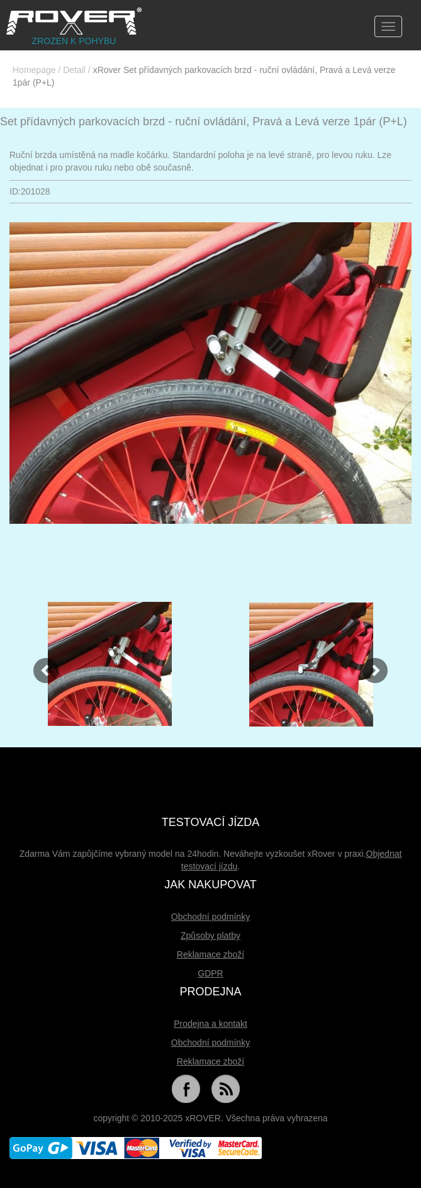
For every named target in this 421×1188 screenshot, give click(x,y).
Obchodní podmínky (210, 917)
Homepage (34, 70)
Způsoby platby (210, 936)
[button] (39, 664)
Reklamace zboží (210, 954)
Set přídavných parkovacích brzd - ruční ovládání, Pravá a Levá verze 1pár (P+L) (203, 121)
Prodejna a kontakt (210, 1024)
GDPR (210, 973)
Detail (74, 70)
